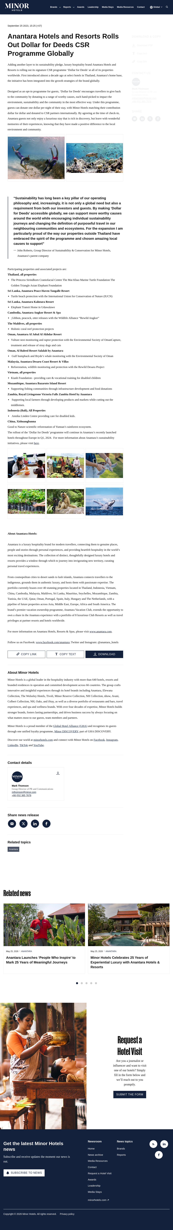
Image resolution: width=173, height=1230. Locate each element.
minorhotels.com (97, 1199)
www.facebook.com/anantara (52, 643)
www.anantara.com (101, 632)
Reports (67, 7)
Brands (53, 7)
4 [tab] (91, 986)
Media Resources (125, 7)
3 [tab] (86, 986)
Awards (80, 7)
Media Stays (108, 7)
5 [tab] (96, 986)
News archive (95, 1154)
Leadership (93, 7)
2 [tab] (82, 986)
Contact (141, 7)
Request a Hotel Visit (100, 1173)
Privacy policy (67, 1214)
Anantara (13, 849)
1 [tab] (77, 986)
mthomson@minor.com (24, 792)
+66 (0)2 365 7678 (21, 795)
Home (91, 1148)
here (36, 444)
